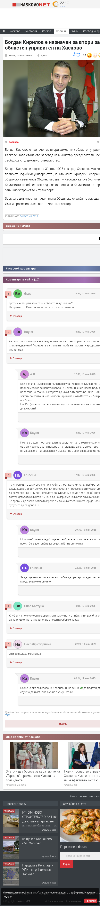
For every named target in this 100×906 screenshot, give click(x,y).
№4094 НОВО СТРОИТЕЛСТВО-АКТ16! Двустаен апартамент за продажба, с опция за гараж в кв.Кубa (39, 821)
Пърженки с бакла (73, 847)
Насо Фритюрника (37, 644)
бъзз (27, 293)
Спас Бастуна (34, 606)
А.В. (33, 374)
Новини (61, 31)
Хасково (14, 142)
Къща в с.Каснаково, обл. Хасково (37, 841)
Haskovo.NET (29, 216)
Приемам (91, 901)
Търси (66, 864)
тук (7, 715)
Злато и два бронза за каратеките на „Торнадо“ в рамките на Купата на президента (33, 775)
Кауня (28, 332)
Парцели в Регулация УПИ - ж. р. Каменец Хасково (37, 869)
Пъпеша (30, 475)
